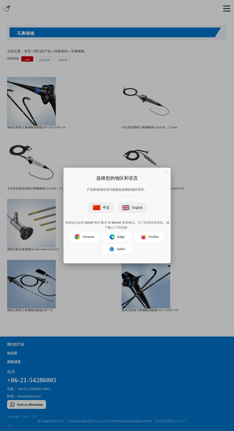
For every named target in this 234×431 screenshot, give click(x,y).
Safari (117, 249)
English (132, 207)
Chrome (84, 237)
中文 (101, 207)
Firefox (150, 237)
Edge (117, 237)
